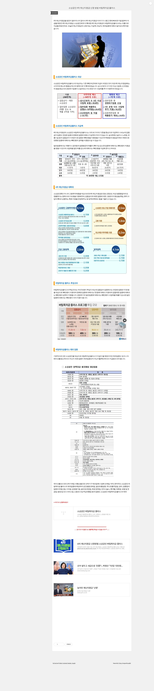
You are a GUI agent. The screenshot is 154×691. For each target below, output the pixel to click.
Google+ (74, 688)
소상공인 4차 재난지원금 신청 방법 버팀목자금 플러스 (92, 8)
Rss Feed (55, 688)
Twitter (60, 688)
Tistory (120, 688)
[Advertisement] (92, 645)
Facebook (65, 688)
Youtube (69, 688)
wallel (129, 688)
